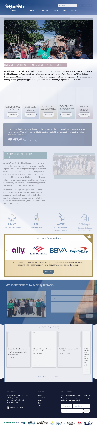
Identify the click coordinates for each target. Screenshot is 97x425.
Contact (74, 10)
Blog (64, 10)
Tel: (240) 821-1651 (13, 391)
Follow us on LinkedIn (17, 401)
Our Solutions (43, 10)
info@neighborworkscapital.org (17, 389)
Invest (56, 10)
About (32, 10)
